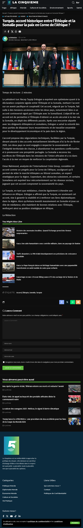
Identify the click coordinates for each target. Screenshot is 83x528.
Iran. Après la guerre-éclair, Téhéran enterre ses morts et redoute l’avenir (33, 386)
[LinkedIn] (19, 516)
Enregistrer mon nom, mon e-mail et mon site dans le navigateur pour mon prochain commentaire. (39, 362)
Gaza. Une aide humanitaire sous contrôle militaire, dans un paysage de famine (48, 243)
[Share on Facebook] (8, 32)
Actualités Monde (11, 16)
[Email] (19, 32)
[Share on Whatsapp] (16, 32)
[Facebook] (3, 516)
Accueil (4, 13)
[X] (7, 516)
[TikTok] (15, 516)
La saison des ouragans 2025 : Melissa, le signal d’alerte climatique (30, 409)
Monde (23, 16)
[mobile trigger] (4, 2)
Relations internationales (38, 16)
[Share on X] (12, 32)
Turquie (39, 293)
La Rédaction (13, 37)
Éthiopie (26, 293)
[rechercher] (73, 3)
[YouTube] (11, 516)
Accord (19, 293)
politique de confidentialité (39, 521)
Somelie (32, 293)
